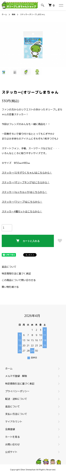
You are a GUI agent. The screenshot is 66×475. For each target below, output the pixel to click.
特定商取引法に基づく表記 (16, 273)
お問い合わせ (12, 444)
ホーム (4, 14)
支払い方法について (16, 414)
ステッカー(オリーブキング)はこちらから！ (26, 182)
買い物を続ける (10, 286)
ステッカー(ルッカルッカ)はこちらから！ (24, 192)
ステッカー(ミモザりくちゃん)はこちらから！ (27, 172)
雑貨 (13, 14)
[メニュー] (61, 5)
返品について (9, 266)
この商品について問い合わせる (19, 280)
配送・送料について (16, 398)
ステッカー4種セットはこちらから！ (22, 211)
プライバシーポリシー (17, 391)
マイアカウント (13, 421)
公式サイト (12, 452)
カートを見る (12, 436)
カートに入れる (28, 240)
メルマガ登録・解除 (16, 376)
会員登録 (10, 429)
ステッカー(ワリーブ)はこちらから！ (22, 201)
